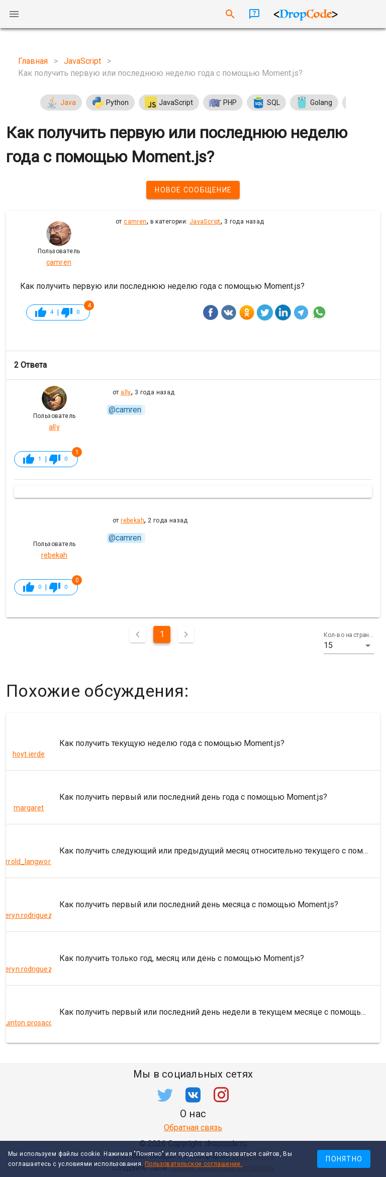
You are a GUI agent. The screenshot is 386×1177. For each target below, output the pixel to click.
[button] (349, 645)
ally (126, 392)
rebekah (132, 520)
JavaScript (205, 221)
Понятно (344, 1159)
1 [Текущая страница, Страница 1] (162, 634)
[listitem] (193, 743)
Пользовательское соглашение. (193, 1163)
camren (135, 221)
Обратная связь (193, 1127)
